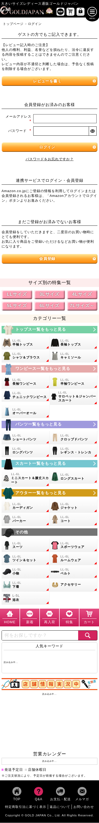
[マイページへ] (81, 12)
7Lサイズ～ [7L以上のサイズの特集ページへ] (82, 305)
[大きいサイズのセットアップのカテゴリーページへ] (26, 558)
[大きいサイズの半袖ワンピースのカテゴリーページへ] (74, 382)
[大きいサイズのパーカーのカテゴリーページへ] (26, 519)
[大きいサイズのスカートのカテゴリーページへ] (50, 464)
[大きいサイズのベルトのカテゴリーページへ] (74, 572)
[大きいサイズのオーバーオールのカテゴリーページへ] (26, 412)
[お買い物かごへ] (70, 12)
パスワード (19, 131)
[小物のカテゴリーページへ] (26, 572)
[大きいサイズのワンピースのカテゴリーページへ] (50, 369)
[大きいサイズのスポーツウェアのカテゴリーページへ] (74, 545)
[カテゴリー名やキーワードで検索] (40, 635)
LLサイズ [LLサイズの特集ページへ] (17, 294)
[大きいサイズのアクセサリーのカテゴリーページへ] (74, 585)
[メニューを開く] (92, 12)
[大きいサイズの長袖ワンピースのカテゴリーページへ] (26, 382)
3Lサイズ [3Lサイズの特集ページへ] (50, 294)
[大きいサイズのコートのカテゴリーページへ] (74, 519)
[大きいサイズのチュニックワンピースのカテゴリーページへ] (26, 395)
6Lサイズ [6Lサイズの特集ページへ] (50, 305)
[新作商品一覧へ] (60, 12)
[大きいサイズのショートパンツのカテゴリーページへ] (26, 438)
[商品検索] (87, 635)
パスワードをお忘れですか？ (50, 159)
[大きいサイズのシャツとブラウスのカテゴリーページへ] (26, 356)
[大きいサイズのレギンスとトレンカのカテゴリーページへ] (74, 451)
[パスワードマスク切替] (92, 131)
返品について (60, 807)
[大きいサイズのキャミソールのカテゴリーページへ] (74, 356)
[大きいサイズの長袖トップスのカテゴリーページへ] (74, 343)
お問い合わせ (83, 807)
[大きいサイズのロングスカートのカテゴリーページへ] (74, 477)
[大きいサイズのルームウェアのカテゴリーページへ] (74, 558)
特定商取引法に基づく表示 (25, 807)
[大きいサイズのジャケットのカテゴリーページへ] (74, 506)
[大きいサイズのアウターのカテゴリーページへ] (50, 493)
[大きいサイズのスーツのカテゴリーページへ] (26, 545)
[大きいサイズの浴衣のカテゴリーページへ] (26, 598)
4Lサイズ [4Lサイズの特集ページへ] (82, 294)
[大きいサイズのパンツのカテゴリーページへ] (50, 424)
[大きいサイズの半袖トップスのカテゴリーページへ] (26, 343)
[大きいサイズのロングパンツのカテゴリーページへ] (26, 451)
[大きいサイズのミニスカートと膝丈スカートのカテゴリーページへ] (26, 479)
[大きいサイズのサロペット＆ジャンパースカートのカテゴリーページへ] (74, 397)
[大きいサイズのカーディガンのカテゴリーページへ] (26, 506)
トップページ (13, 24)
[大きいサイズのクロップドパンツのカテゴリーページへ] (74, 438)
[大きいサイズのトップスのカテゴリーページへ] (50, 330)
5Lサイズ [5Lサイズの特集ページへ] (17, 305)
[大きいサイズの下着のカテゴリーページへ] (26, 585)
